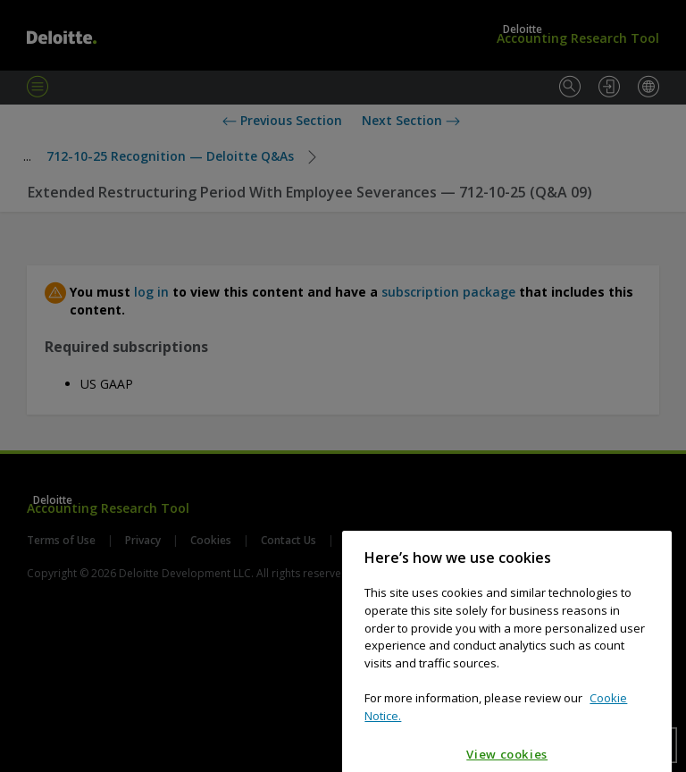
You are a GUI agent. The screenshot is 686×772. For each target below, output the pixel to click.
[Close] (649, 574)
